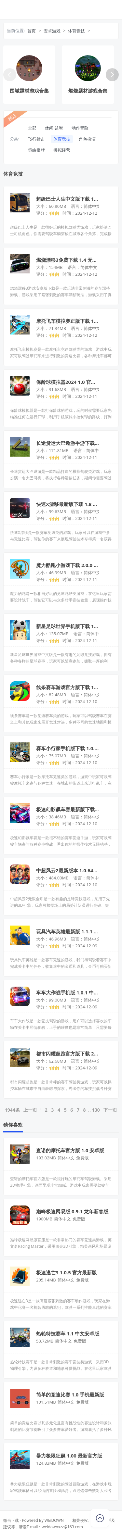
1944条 (12, 1110)
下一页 (110, 1110)
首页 (31, 31)
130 (96, 1110)
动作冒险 (80, 128)
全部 (32, 128)
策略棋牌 (36, 150)
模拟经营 (61, 150)
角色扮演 (87, 139)
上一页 (30, 1110)
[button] (112, 74)
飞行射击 (36, 139)
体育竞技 (76, 31)
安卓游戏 (52, 31)
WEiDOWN (54, 1520)
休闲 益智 (54, 128)
